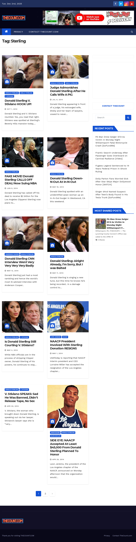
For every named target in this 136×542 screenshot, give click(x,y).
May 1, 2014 (57, 353)
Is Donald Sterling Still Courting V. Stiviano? (20, 343)
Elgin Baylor (55, 436)
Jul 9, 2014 (57, 100)
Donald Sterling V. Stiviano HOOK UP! (18, 102)
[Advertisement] (113, 80)
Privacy (18, 32)
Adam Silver (55, 432)
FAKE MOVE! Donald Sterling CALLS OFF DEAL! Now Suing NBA (21, 179)
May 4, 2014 (12, 350)
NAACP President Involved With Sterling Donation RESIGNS (66, 345)
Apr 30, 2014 (13, 406)
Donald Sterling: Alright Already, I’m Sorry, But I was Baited (67, 264)
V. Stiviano (9, 96)
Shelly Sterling (26, 93)
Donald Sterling (11, 93)
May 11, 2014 (58, 273)
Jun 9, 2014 (12, 188)
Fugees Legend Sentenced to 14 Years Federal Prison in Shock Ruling (112, 168)
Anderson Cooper (12, 254)
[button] (132, 31)
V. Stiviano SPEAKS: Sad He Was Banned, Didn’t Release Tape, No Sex (21, 397)
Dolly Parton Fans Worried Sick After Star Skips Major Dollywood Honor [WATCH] (113, 181)
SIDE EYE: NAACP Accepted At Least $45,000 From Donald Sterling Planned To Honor (65, 447)
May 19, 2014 (58, 187)
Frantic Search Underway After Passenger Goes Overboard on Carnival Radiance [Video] (111, 155)
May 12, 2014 (12, 271)
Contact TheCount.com (43, 32)
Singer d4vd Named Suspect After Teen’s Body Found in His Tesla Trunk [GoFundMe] (111, 194)
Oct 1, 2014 (12, 109)
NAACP (65, 337)
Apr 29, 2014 (58, 459)
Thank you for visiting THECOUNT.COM (18, 536)
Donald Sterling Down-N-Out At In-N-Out (66, 180)
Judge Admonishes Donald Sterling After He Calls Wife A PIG (67, 91)
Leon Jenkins (56, 337)
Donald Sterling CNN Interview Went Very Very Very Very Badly (19, 262)
